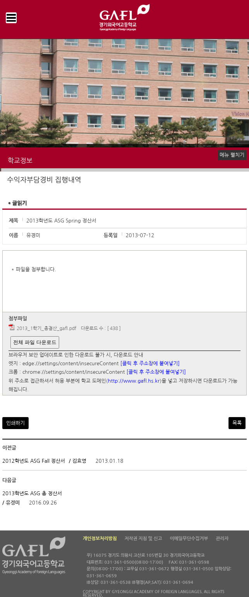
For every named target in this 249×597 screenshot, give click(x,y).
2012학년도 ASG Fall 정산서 (33, 461)
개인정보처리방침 (100, 538)
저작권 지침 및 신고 (143, 538)
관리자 (222, 538)
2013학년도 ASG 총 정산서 (32, 493)
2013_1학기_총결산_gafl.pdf (46, 328)
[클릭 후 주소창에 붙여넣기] (150, 363)
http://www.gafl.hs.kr (134, 380)
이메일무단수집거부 (189, 538)
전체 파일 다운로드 (34, 342)
